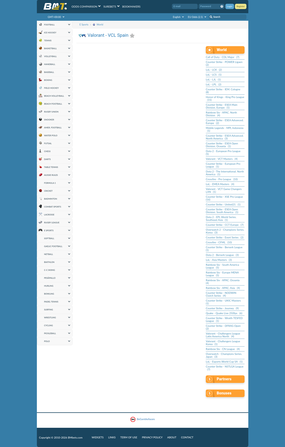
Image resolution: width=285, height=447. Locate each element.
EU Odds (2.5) (197, 16)
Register (241, 6)
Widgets (97, 437)
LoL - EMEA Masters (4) (220, 184)
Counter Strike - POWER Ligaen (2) (225, 63)
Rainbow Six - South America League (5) (222, 266)
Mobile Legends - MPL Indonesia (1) (224, 129)
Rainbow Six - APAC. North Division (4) (221, 114)
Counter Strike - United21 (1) (223, 204)
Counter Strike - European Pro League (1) (223, 165)
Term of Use (128, 437)
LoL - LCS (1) (214, 74)
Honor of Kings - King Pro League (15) (225, 98)
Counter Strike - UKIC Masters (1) (224, 302)
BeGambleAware (142, 419)
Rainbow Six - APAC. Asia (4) (223, 287)
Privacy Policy (152, 437)
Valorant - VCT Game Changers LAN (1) (224, 190)
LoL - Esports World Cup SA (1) (224, 361)
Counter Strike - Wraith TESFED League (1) (224, 319)
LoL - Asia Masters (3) (219, 259)
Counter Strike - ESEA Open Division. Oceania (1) (222, 145)
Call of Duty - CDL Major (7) (222, 57)
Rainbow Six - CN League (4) (223, 349)
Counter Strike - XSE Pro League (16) (225, 198)
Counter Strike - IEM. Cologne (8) (224, 91)
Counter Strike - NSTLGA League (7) (224, 368)
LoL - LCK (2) (214, 69)
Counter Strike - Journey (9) (222, 308)
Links (112, 437)
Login (229, 6)
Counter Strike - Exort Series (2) (224, 237)
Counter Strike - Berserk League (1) (225, 249)
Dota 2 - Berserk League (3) (222, 254)
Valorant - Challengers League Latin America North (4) (223, 335)
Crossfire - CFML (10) (219, 242)
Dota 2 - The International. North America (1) (225, 173)
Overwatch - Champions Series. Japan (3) (224, 355)
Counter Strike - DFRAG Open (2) (224, 327)
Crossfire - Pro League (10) (222, 179)
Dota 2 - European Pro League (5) (224, 152)
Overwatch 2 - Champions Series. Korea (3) (225, 231)
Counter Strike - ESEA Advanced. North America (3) (225, 137)
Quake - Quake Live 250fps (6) (224, 313)
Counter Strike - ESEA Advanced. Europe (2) (225, 122)
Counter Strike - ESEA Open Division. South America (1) (222, 211)
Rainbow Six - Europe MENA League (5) (222, 274)
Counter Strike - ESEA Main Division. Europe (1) (221, 106)
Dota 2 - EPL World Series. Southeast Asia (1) (221, 218)
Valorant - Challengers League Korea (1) (223, 343)
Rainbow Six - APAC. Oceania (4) (223, 282)
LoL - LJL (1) (213, 79)
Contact (187, 437)
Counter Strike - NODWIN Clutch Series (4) (221, 294)
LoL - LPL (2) (213, 84)
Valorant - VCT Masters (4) (222, 158)
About (171, 437)
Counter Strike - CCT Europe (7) (225, 224)
